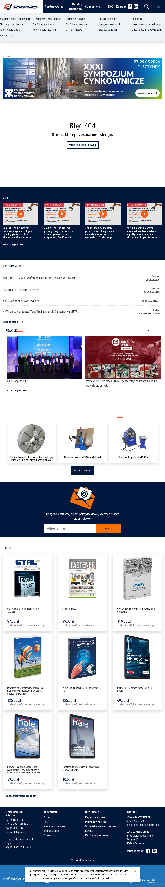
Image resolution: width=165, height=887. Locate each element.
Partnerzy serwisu (97, 835)
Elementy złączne (75, 18)
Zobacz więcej (13, 244)
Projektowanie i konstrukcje (146, 24)
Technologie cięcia (10, 29)
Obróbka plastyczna (43, 24)
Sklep (7, 548)
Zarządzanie (6, 35)
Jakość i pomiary (108, 18)
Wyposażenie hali (108, 29)
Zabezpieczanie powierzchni (147, 29)
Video (6, 198)
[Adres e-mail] (70, 528)
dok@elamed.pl (21, 832)
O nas (47, 817)
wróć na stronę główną (82, 145)
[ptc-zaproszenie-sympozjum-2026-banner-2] (82, 78)
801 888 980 (21, 824)
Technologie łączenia (44, 29)
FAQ (110, 6)
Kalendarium (12, 266)
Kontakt (121, 6)
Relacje (11, 330)
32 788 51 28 (16, 820)
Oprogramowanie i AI (110, 24)
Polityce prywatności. (104, 878)
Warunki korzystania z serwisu (101, 826)
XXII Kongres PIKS (18, 381)
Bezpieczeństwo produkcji (47, 18)
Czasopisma (93, 6)
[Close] (135, 871)
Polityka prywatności (96, 821)
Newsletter (49, 835)
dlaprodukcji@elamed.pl (146, 824)
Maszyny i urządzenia (11, 24)
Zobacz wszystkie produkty (21, 795)
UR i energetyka (74, 29)
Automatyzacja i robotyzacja (15, 18)
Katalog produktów (75, 7)
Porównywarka (54, 6)
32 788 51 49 (16, 828)
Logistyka (137, 18)
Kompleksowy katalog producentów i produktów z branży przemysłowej (58, 417)
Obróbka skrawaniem (77, 24)
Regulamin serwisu (95, 817)
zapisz (108, 528)
